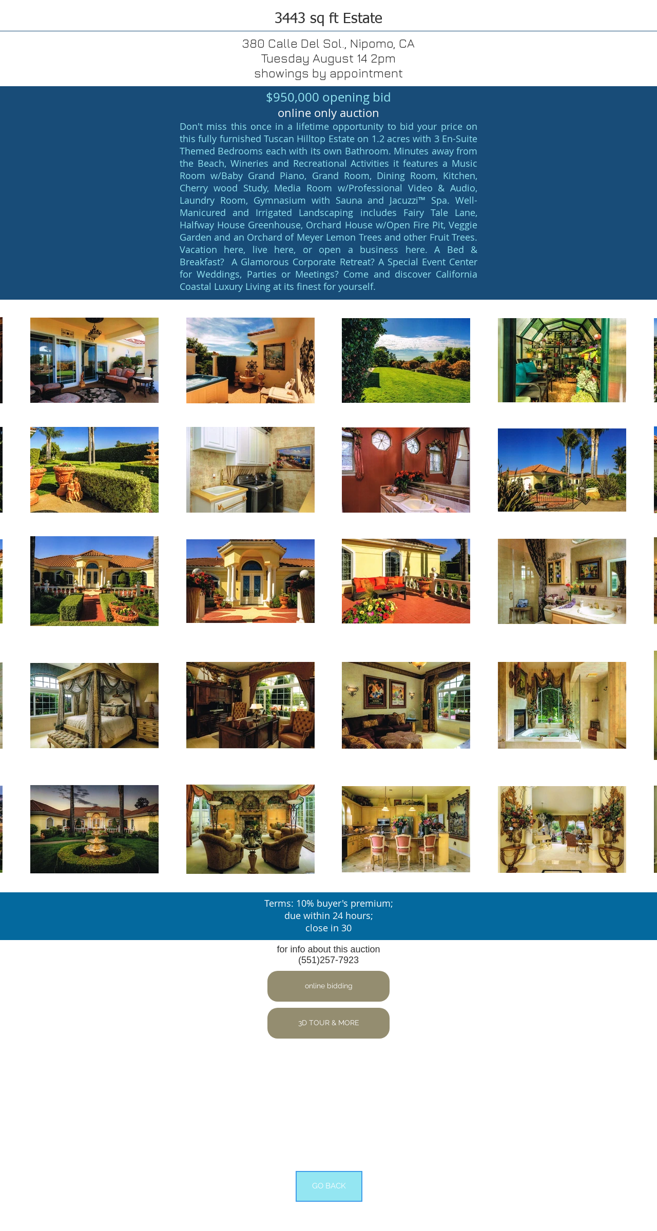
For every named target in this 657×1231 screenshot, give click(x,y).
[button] (328, 986)
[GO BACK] (329, 1186)
